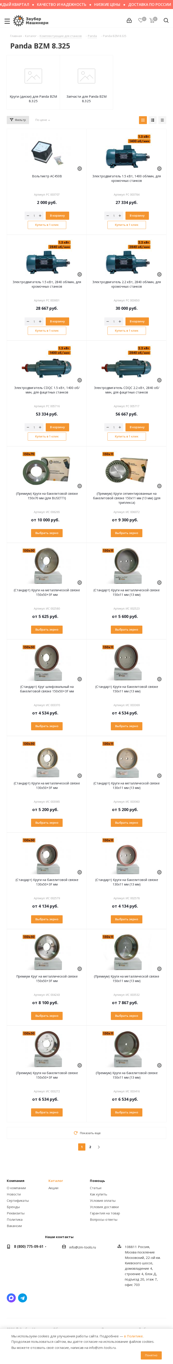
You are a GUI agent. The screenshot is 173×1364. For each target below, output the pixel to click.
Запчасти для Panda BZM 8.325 (86, 98)
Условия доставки (104, 1206)
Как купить (98, 1194)
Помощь (97, 1180)
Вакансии (14, 1225)
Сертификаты (18, 1200)
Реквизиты (16, 1213)
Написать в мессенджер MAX (11, 1297)
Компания (15, 1180)
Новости (14, 1194)
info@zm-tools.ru (82, 1247)
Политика (15, 1219)
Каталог (55, 1180)
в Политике (133, 1336)
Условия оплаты (103, 1200)
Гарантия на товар (105, 1213)
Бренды (13, 1206)
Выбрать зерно (46, 533)
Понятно (151, 1355)
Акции (53, 1188)
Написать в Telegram (22, 1297)
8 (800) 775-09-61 (28, 1246)
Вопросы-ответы (103, 1219)
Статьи (95, 1188)
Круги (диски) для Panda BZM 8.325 (33, 98)
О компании (16, 1188)
